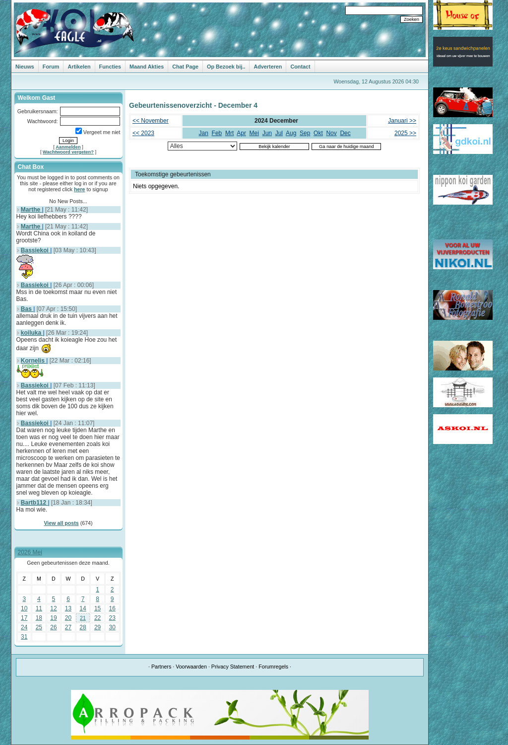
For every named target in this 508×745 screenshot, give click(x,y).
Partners (161, 667)
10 (24, 608)
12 (53, 608)
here (79, 189)
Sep (305, 133)
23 (112, 617)
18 (39, 617)
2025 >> (405, 133)
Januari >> (402, 120)
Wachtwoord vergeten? (68, 151)
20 (68, 617)
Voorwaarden (191, 667)
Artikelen (78, 67)
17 (24, 617)
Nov (331, 133)
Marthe (31, 209)
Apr (241, 133)
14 (82, 608)
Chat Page (185, 67)
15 (97, 608)
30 (112, 627)
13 (68, 608)
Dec (345, 133)
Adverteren (268, 67)
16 (112, 608)
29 (97, 627)
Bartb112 (34, 502)
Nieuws (24, 67)
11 (39, 608)
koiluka (32, 332)
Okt (318, 133)
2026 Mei (30, 552)
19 (53, 617)
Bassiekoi (35, 250)
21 (83, 618)
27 (68, 627)
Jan (203, 133)
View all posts (61, 523)
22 (97, 617)
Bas (27, 308)
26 (53, 627)
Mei (254, 133)
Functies (110, 67)
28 (82, 627)
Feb (217, 133)
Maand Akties (146, 67)
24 (24, 627)
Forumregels (273, 667)
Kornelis (33, 360)
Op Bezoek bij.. (226, 67)
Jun (267, 133)
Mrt (229, 133)
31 (24, 636)
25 (39, 627)
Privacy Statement (232, 667)
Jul (279, 133)
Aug (291, 133)
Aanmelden (68, 147)
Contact (300, 67)
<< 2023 (143, 133)
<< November (150, 120)
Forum (51, 67)
